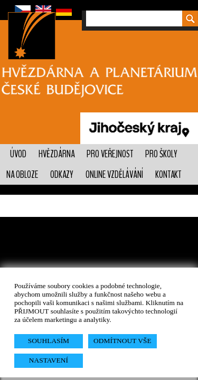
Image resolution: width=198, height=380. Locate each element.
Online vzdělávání (114, 175)
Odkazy (61, 175)
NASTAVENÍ (48, 360)
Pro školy (161, 154)
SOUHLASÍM (48, 341)
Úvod (18, 154)
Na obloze (22, 175)
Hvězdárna (56, 154)
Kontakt (168, 175)
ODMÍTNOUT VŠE (122, 341)
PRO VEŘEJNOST (110, 154)
